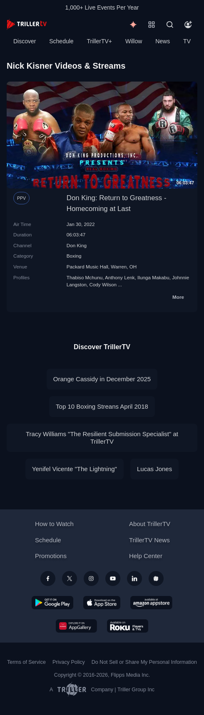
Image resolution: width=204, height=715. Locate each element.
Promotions (51, 555)
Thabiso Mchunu (84, 277)
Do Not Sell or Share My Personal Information (144, 662)
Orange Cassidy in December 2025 (102, 378)
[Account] (188, 24)
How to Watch (54, 523)
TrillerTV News (149, 540)
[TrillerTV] (27, 24)
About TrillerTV (149, 523)
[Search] (170, 24)
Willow (133, 41)
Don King (77, 245)
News (162, 41)
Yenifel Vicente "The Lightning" (74, 468)
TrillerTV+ (99, 41)
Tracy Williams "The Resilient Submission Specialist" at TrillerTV (102, 437)
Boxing (74, 255)
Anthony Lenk (119, 277)
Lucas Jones (154, 468)
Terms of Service (26, 662)
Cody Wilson (103, 284)
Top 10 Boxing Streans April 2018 (102, 406)
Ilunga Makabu (153, 277)
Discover (24, 41)
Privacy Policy (68, 662)
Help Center (145, 555)
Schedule (61, 41)
